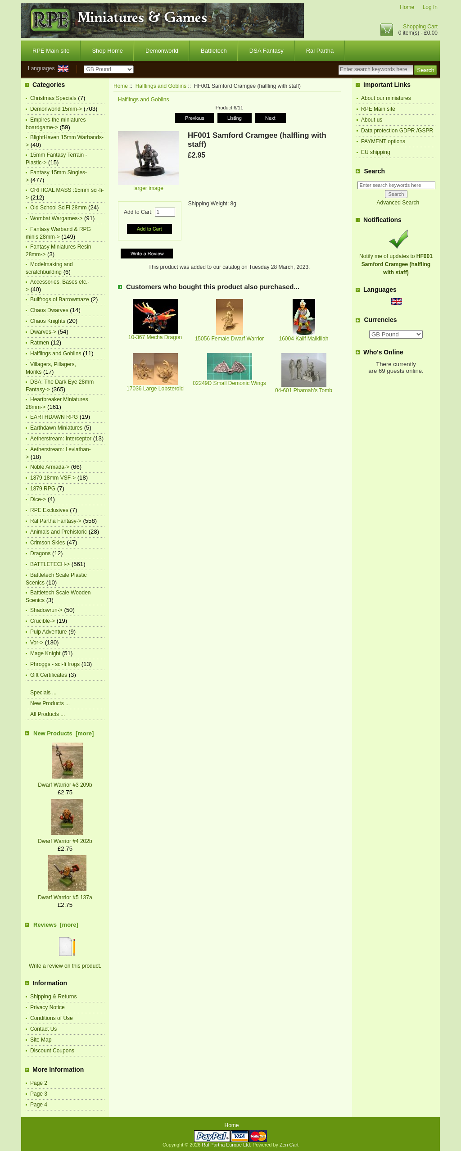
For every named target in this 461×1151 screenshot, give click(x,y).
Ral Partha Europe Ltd (226, 1144)
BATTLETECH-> (50, 564)
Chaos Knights (47, 321)
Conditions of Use (51, 1018)
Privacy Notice (47, 1007)
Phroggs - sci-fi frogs (55, 664)
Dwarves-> (43, 332)
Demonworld (161, 50)
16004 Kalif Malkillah (303, 338)
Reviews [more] (55, 924)
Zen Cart (289, 1144)
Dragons (40, 553)
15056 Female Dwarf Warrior (229, 338)
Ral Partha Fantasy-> (55, 521)
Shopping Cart (420, 26)
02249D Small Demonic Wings (229, 383)
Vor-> (36, 642)
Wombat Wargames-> (56, 218)
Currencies (380, 320)
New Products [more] (63, 733)
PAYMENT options (383, 141)
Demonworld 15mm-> (56, 109)
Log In (430, 7)
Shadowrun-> (46, 610)
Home (407, 7)
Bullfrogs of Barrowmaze (59, 299)
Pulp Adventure (48, 632)
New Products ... (50, 703)
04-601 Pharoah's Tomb (303, 390)
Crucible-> (42, 621)
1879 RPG (42, 488)
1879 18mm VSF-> (53, 478)
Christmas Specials (53, 98)
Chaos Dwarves (49, 310)
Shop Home (107, 50)
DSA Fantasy (266, 50)
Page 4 (38, 1104)
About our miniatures (386, 98)
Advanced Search (397, 202)
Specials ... (43, 692)
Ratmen (39, 343)
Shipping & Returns (53, 996)
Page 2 (38, 1083)
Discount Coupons (52, 1050)
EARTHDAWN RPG (54, 417)
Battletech (214, 50)
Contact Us (43, 1029)
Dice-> (38, 499)
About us (371, 120)
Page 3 (38, 1094)
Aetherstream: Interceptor (60, 438)
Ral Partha (320, 50)
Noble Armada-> (49, 467)
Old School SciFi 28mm (58, 207)
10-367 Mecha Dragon (155, 337)
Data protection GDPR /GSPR (397, 130)
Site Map (40, 1040)
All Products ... (47, 714)
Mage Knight (45, 653)
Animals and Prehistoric (58, 532)
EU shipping (375, 152)
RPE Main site (50, 50)
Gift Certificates (48, 675)
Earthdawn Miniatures (56, 428)
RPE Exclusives (49, 510)
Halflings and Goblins (161, 86)
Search (374, 171)
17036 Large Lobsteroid (155, 388)
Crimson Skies (47, 542)
